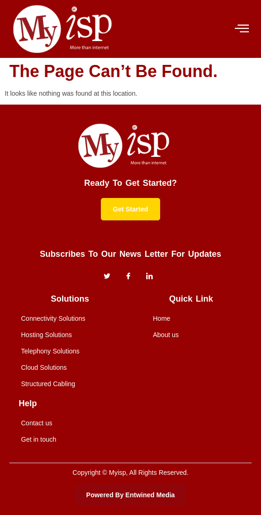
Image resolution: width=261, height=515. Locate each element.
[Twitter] (106, 276)
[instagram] (149, 276)
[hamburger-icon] (241, 29)
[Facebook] (128, 276)
